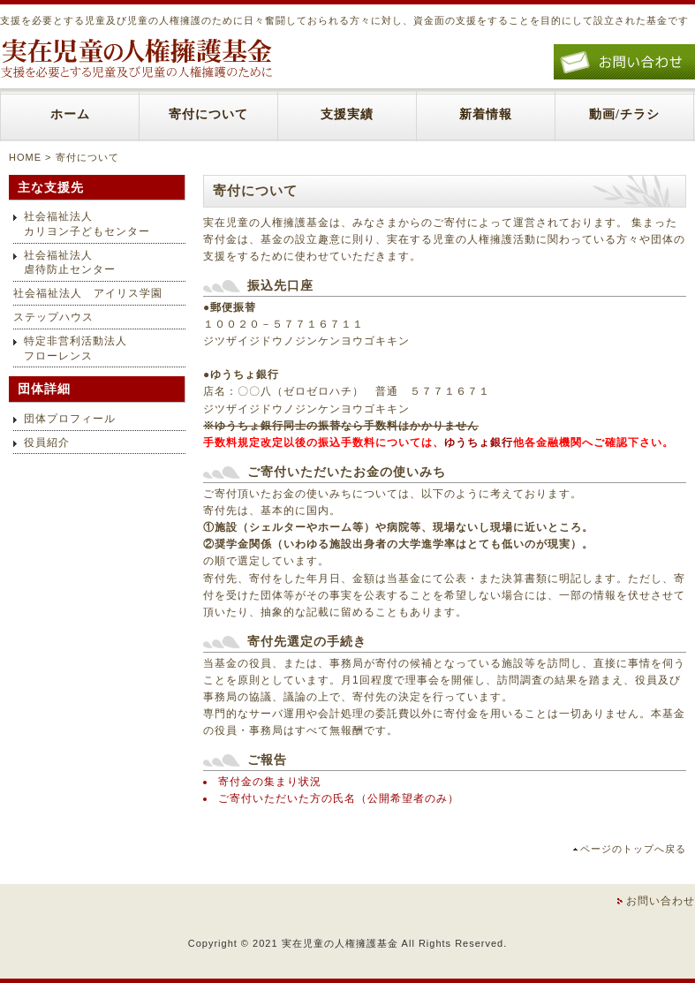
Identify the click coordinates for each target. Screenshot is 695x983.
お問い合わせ (660, 901)
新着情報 (485, 114)
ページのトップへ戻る (633, 848)
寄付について (208, 114)
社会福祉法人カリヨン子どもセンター (87, 224)
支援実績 (347, 114)
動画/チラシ (624, 114)
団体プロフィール (70, 418)
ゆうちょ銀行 (478, 442)
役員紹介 (47, 442)
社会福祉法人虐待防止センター (70, 262)
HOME (25, 157)
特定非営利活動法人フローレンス (75, 348)
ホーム (70, 114)
